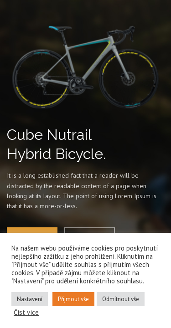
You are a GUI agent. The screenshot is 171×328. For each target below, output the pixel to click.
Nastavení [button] (29, 299)
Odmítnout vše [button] (120, 299)
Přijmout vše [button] (73, 299)
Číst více (26, 312)
